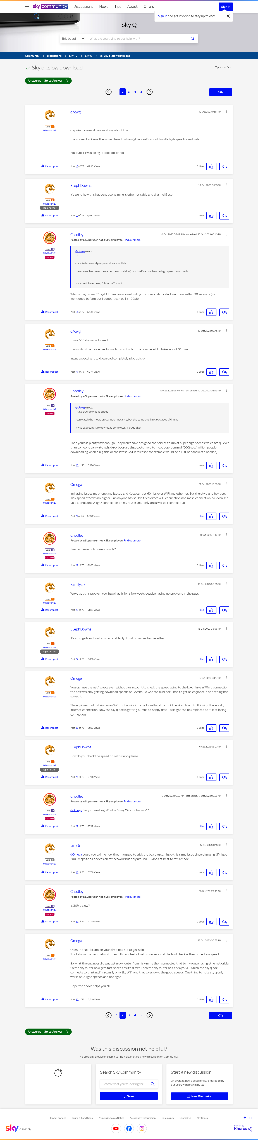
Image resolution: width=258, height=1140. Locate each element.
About (132, 6)
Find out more (132, 240)
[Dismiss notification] (228, 16)
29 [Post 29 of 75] (77, 921)
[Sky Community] (50, 6)
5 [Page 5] (141, 92)
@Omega (76, 810)
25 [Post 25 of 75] (77, 727)
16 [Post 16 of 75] (77, 166)
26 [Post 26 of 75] (77, 777)
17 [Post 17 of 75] (77, 215)
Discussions (83, 6)
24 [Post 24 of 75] (77, 659)
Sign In (225, 6)
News (103, 6)
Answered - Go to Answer (48, 80)
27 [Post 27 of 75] (77, 826)
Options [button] (220, 67)
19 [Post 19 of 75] (77, 371)
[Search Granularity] (73, 38)
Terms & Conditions (82, 1118)
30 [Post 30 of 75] (77, 999)
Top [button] (249, 1118)
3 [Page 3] (129, 92)
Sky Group (202, 1118)
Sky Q (129, 24)
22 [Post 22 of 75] (77, 565)
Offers (149, 6)
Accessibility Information (143, 1118)
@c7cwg (80, 251)
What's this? (49, 130)
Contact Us (185, 1118)
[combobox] (137, 38)
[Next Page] (149, 91)
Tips (117, 6)
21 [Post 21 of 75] (77, 516)
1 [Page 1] (116, 92)
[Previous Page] (108, 91)
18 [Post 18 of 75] (77, 312)
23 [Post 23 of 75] (77, 610)
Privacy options (58, 1118)
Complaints (168, 1118)
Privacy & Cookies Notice (111, 1118)
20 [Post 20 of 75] (77, 465)
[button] (226, 111)
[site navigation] (27, 6)
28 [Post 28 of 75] (77, 872)
